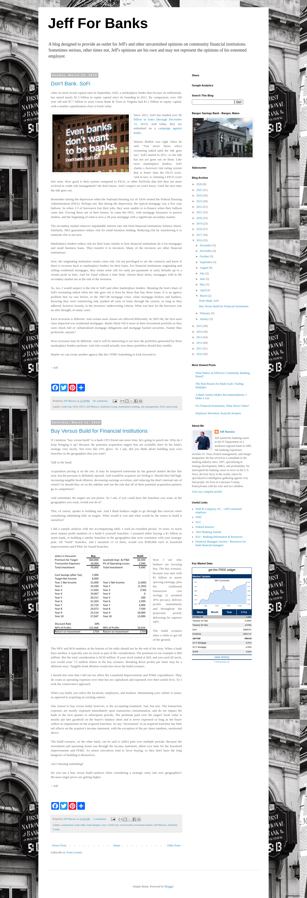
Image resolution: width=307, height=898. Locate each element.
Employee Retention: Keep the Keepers (218, 413)
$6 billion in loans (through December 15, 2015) (158, 119)
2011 (199, 348)
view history (222, 657)
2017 (199, 234)
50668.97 (247, 629)
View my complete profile (207, 491)
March (204, 295)
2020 (199, 218)
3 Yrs (244, 612)
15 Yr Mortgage (200, 643)
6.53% (249, 647)
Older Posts (174, 845)
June (203, 279)
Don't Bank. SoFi (70, 84)
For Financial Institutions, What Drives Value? (222, 406)
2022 (199, 206)
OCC (198, 522)
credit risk (66, 406)
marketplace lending (128, 406)
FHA (75, 406)
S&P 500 (197, 638)
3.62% (249, 651)
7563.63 (247, 638)
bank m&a (80, 824)
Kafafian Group (109, 406)
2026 (199, 184)
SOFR (195, 651)
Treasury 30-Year (200, 625)
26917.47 (247, 634)
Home (116, 845)
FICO (82, 406)
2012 (199, 342)
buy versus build (123, 824)
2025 (199, 190)
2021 (199, 212)
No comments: (101, 400)
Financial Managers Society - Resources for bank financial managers (220, 543)
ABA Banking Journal (208, 532)
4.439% (248, 621)
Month (214, 612)
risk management (150, 406)
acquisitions (67, 824)
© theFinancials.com (222, 662)
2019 (199, 223)
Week (200, 612)
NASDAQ (197, 634)
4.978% (248, 625)
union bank (171, 406)
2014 (199, 331)
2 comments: (100, 818)
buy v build (108, 824)
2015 (199, 326)
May (203, 284)
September (206, 262)
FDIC (198, 517)
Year (229, 612)
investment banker (143, 824)
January (204, 319)
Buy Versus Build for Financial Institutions (99, 431)
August (204, 267)
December (206, 245)
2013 (199, 337)
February (205, 313)
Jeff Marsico (92, 406)
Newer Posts (59, 845)
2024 (199, 195)
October (205, 256)
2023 (199, 201)
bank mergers (94, 824)
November (206, 251)
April (203, 290)
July (202, 273)
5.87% (249, 643)
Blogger (169, 886)
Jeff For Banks (98, 23)
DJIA (195, 629)
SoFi (162, 406)
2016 (199, 240)
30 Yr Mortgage (200, 647)
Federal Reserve (204, 527)
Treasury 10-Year (200, 621)
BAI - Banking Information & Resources (218, 536)
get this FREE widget (221, 570)
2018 (199, 229)
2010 (199, 354)
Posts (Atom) (74, 852)
